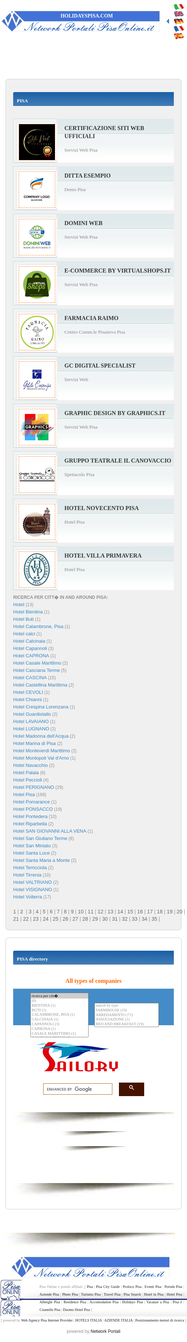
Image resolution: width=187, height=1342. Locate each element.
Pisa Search (132, 1294)
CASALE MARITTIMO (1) (59, 1033)
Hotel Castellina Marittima (40, 685)
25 (56, 919)
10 (81, 912)
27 (75, 919)
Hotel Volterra (27, 897)
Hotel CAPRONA (31, 655)
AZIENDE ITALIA (118, 1320)
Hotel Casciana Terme (36, 670)
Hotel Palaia (26, 772)
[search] (75, 1089)
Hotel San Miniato (32, 845)
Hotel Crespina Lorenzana (40, 707)
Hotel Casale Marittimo (37, 663)
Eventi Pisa (153, 1287)
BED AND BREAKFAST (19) (126, 1024)
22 (26, 919)
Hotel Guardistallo (32, 714)
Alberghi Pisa (50, 1302)
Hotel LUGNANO (31, 728)
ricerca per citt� (59, 996)
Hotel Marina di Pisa (34, 743)
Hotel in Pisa (154, 1294)
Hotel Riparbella (30, 823)
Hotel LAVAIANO (31, 721)
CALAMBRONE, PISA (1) (59, 1014)
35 (154, 919)
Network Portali (105, 1331)
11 (91, 912)
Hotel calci (24, 633)
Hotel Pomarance (31, 802)
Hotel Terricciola (30, 867)
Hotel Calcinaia (29, 641)
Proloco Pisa (132, 1287)
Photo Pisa (70, 1294)
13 (110, 912)
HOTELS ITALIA (88, 1320)
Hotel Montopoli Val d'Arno (41, 758)
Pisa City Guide (108, 1287)
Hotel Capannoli (30, 648)
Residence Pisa (75, 1302)
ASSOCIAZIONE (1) (126, 1019)
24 (46, 919)
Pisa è (177, 1302)
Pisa (90, 1287)
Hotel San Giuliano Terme (40, 838)
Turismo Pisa (91, 1294)
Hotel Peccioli (27, 780)
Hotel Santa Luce (31, 853)
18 (160, 912)
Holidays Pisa (132, 1302)
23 (36, 919)
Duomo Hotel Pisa (76, 1310)
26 (65, 919)
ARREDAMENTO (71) (126, 1015)
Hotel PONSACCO (33, 809)
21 (16, 919)
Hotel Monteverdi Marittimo (41, 750)
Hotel (19, 604)
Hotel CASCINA (30, 677)
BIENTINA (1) (59, 1005)
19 (170, 912)
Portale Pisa (173, 1287)
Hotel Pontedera (30, 816)
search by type (126, 1005)
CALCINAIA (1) (59, 1019)
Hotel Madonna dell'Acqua (40, 736)
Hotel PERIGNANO (33, 787)
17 (150, 912)
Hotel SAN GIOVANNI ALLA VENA (49, 831)
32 (125, 919)
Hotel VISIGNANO (32, 889)
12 (101, 912)
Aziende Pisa (49, 1294)
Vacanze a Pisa (157, 1302)
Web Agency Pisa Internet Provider (47, 1320)
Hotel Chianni (27, 699)
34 (144, 919)
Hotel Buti (23, 619)
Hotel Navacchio (30, 765)
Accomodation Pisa (104, 1302)
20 (180, 912)
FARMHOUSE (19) (126, 1010)
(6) (59, 1001)
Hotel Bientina (28, 612)
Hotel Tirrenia (27, 875)
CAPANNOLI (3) (59, 1024)
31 (115, 919)
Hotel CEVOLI (28, 692)
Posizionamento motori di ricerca (159, 1320)
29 (95, 919)
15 (130, 912)
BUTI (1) (59, 1010)
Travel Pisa (112, 1294)
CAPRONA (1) (59, 1029)
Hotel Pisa (24, 794)
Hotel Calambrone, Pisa (38, 626)
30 (105, 919)
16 (140, 912)
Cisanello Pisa (50, 1310)
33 (135, 919)
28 (85, 919)
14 (120, 912)
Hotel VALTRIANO (32, 882)
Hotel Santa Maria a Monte (41, 860)
